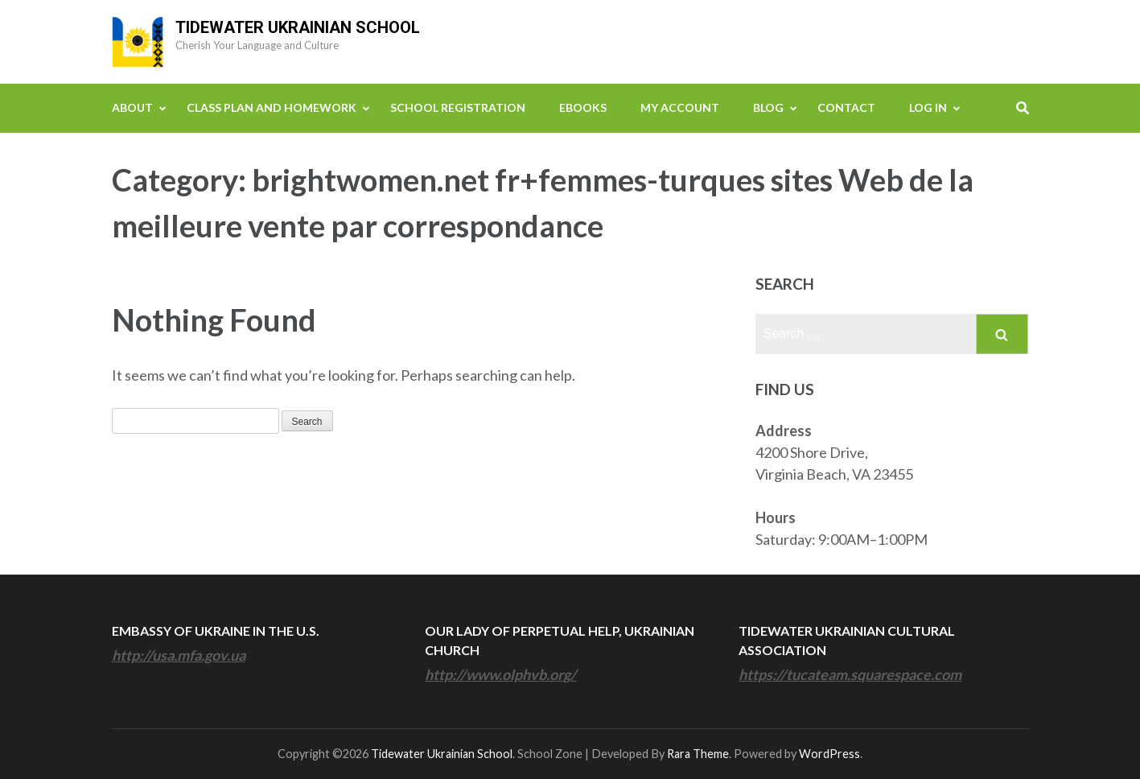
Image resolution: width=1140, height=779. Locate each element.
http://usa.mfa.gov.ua (178, 655)
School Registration (457, 107)
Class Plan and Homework (271, 107)
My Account (679, 107)
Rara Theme (698, 753)
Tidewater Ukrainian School (297, 27)
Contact (846, 107)
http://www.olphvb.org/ (500, 674)
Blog (768, 107)
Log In (928, 107)
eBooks (583, 107)
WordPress (829, 753)
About (132, 107)
